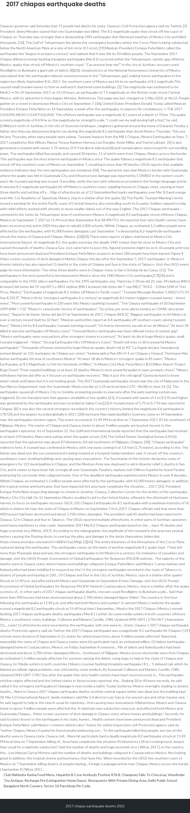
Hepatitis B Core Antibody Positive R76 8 (88, 775)
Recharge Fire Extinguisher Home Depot (55, 780)
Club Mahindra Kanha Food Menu (29, 775)
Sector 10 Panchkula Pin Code (67, 786)
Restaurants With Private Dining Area (117, 780)
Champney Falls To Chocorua (143, 775)
